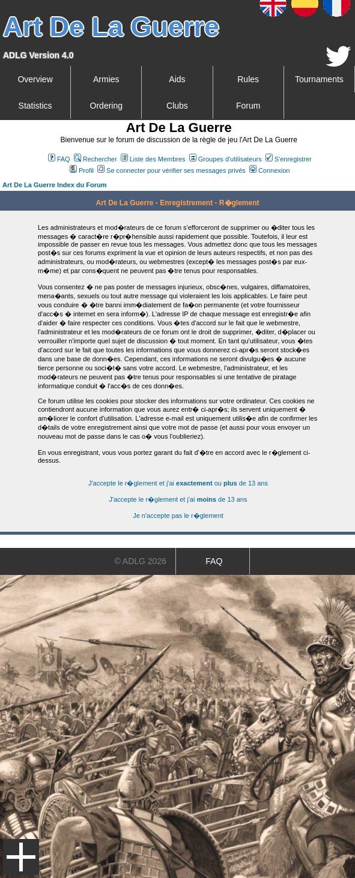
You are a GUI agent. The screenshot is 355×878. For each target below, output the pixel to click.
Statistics (35, 105)
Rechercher (95, 159)
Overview (34, 79)
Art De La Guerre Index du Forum (54, 184)
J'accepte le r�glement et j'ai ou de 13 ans (178, 483)
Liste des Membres (153, 159)
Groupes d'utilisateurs (225, 159)
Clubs (177, 105)
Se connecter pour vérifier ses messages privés (171, 170)
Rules (248, 79)
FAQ (59, 159)
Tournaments (319, 79)
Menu (21, 857)
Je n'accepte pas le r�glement (178, 515)
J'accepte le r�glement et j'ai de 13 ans (178, 499)
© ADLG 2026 (140, 561)
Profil (82, 170)
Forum (248, 105)
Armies (106, 79)
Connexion (269, 170)
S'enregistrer (288, 159)
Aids (177, 79)
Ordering (106, 105)
